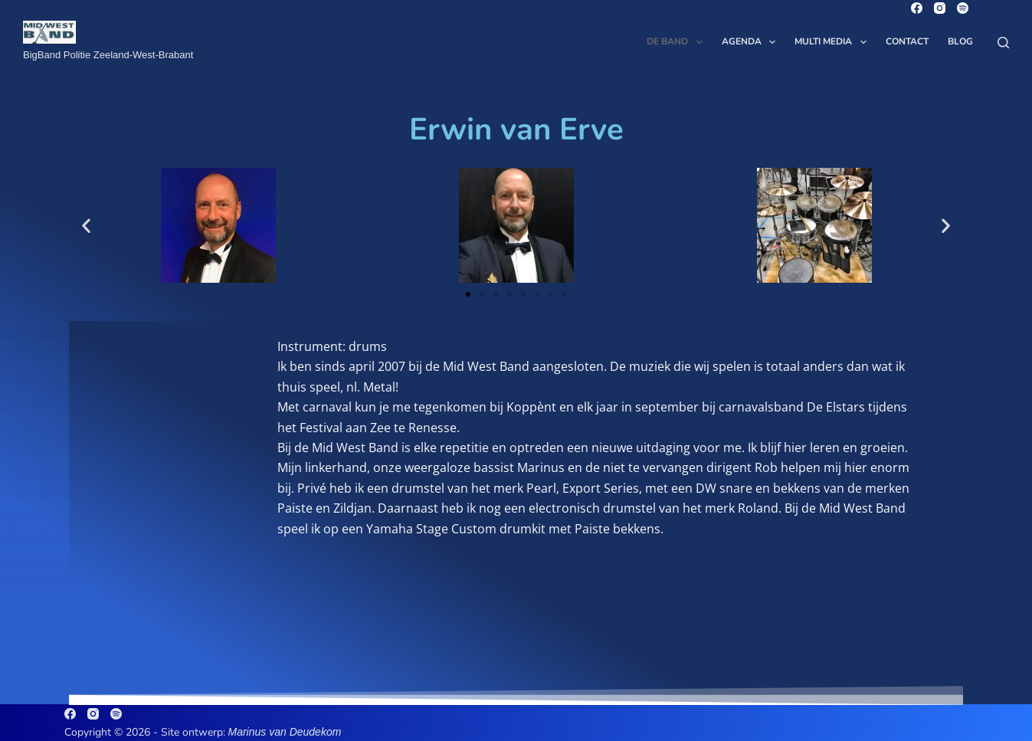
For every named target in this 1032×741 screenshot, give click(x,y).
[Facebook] (916, 8)
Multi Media (833, 42)
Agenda (751, 42)
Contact (907, 41)
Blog (960, 41)
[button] (86, 225)
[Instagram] (939, 8)
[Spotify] (962, 8)
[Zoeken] (1003, 42)
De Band (677, 42)
